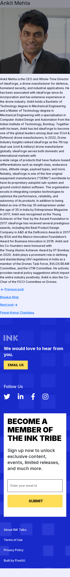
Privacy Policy (14, 550)
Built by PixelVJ (14, 560)
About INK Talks (15, 530)
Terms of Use (13, 540)
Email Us (16, 365)
